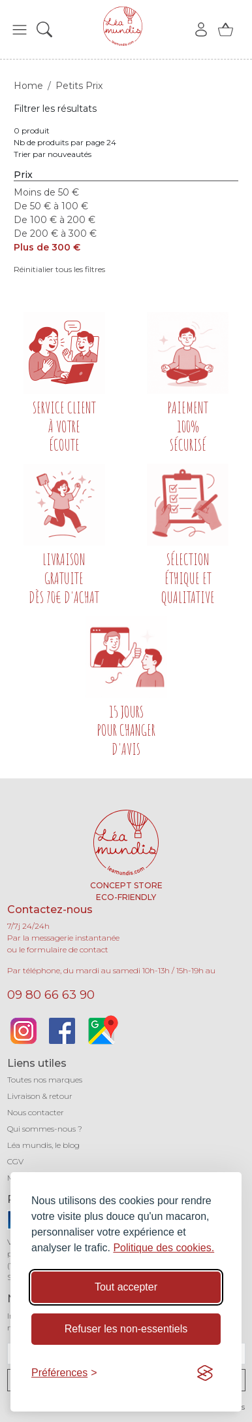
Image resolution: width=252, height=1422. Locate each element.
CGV (15, 1161)
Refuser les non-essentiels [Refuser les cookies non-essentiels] (126, 1328)
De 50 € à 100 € (51, 206)
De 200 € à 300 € (55, 233)
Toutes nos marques (44, 1079)
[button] (19, 29)
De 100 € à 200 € (54, 220)
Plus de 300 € (47, 247)
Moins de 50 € (46, 192)
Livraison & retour (39, 1096)
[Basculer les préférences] (64, 1373)
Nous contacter (35, 1112)
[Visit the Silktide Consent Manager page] (205, 1373)
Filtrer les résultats (55, 108)
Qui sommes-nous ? (44, 1129)
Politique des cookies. (163, 1247)
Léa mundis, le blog (43, 1145)
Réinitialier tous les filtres (59, 269)
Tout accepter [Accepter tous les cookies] (126, 1286)
